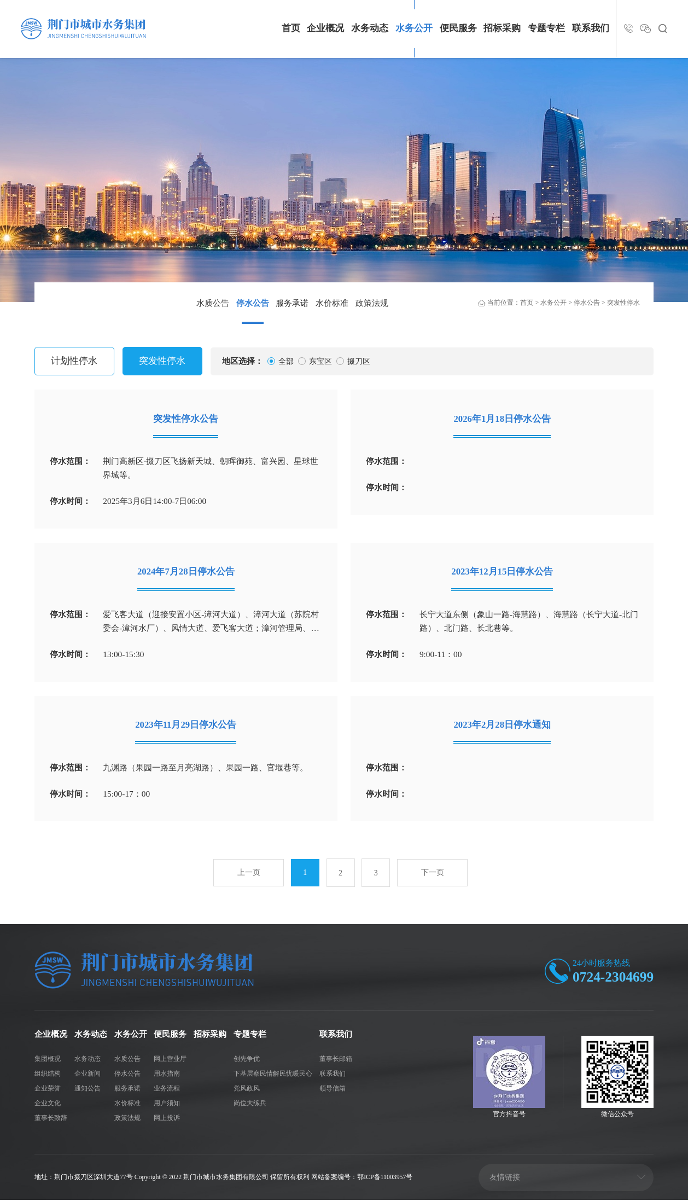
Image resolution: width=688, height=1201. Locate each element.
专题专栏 (546, 28)
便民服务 (458, 28)
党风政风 (247, 1089)
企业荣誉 (47, 1089)
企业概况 (325, 28)
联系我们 (590, 28)
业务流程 (167, 1089)
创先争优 (247, 1059)
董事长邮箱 (335, 1059)
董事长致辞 (50, 1119)
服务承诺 (292, 302)
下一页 (432, 875)
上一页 (248, 875)
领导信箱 (332, 1089)
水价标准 (332, 302)
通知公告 (87, 1089)
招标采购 (502, 28)
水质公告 (212, 302)
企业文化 (47, 1103)
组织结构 (47, 1074)
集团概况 (47, 1059)
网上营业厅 (170, 1059)
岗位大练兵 (250, 1103)
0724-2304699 (613, 978)
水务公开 (414, 28)
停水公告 (252, 302)
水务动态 (369, 28)
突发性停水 (623, 302)
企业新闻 (87, 1074)
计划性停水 (74, 361)
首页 (291, 28)
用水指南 (167, 1074)
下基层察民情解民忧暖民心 (273, 1074)
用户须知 (167, 1103)
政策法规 (371, 302)
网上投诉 (167, 1119)
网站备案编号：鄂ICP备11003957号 (362, 1177)
